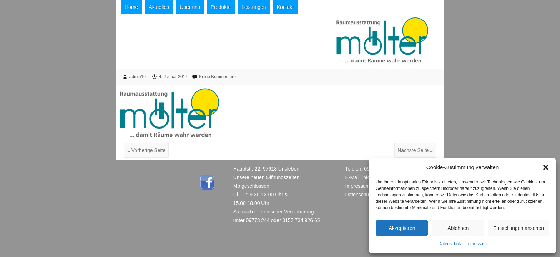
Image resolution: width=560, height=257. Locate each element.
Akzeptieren (402, 228)
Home (131, 7)
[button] (545, 167)
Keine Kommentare (217, 76)
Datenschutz (450, 243)
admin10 (137, 76)
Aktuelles (159, 7)
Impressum (476, 243)
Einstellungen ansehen (518, 228)
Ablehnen (458, 228)
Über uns (190, 7)
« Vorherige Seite (146, 150)
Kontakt (285, 7)
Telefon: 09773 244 (366, 169)
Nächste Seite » (415, 150)
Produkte (221, 7)
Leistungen (253, 7)
